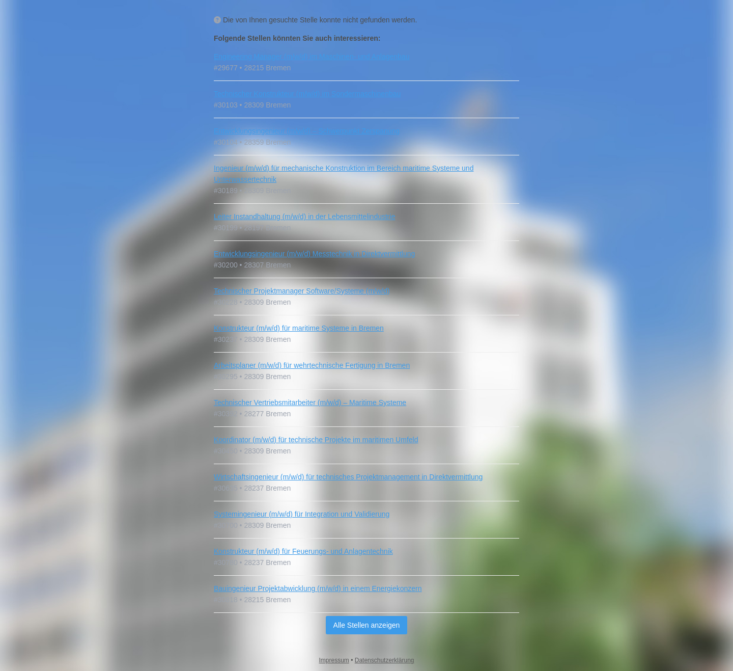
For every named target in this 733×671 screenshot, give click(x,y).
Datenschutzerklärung (384, 660)
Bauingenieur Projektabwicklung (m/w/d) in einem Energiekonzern (318, 588)
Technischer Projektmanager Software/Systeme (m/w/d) (301, 291)
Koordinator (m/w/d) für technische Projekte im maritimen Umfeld (316, 440)
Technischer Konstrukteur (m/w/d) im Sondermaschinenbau (307, 94)
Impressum (334, 660)
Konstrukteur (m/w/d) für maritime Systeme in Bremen (299, 328)
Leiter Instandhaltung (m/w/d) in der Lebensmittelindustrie (304, 216)
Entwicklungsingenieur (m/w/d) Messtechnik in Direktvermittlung (314, 254)
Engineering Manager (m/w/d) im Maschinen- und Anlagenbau (311, 56)
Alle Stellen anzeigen (366, 625)
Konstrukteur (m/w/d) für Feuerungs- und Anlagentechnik (303, 551)
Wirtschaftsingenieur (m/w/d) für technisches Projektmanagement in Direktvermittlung (348, 477)
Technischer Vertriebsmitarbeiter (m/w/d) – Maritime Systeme (310, 402)
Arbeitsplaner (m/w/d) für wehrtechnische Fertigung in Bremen (312, 365)
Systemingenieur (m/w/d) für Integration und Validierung (301, 514)
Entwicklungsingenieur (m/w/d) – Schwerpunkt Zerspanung (307, 131)
